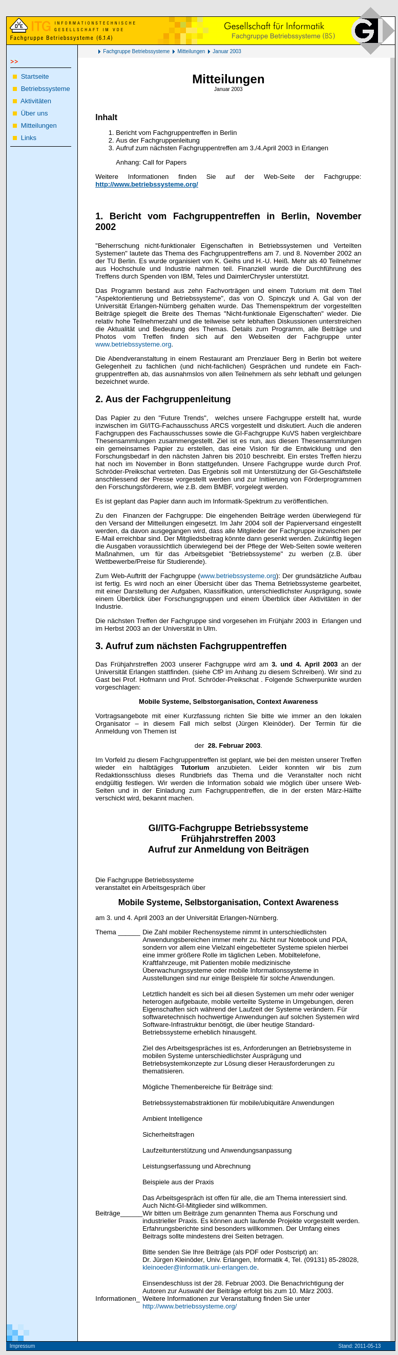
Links (28, 138)
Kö (388, 1346)
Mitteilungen (191, 51)
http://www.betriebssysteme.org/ (189, 1306)
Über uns (34, 113)
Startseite (35, 76)
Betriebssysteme (45, 89)
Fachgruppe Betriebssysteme (136, 51)
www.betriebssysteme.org (133, 344)
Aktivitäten (35, 101)
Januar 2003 (227, 51)
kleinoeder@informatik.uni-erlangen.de (199, 1267)
